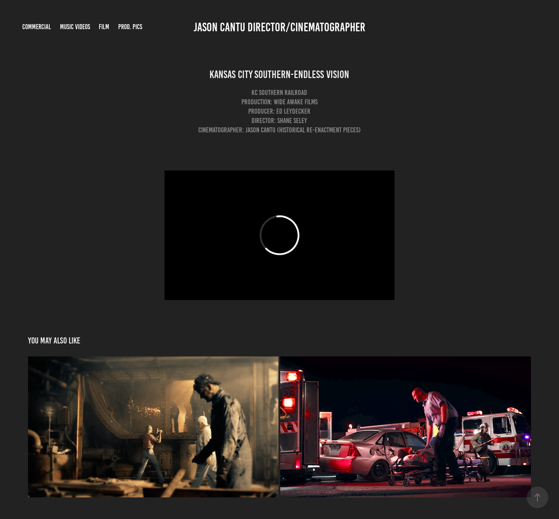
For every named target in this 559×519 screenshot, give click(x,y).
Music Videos (75, 27)
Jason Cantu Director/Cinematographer (279, 27)
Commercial (36, 27)
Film (104, 27)
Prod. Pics (130, 27)
